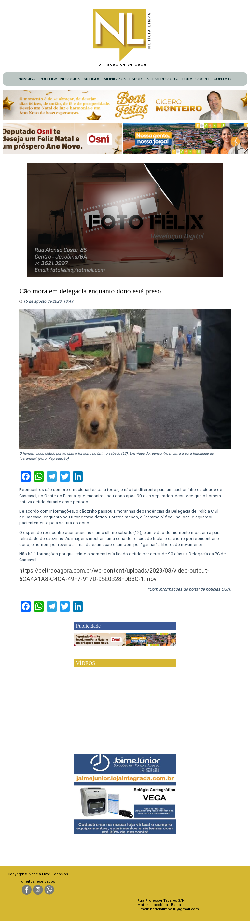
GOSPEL (203, 79)
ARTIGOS (92, 79)
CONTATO (223, 79)
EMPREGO (161, 79)
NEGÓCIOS (70, 79)
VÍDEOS (85, 663)
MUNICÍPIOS (115, 79)
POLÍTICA (48, 79)
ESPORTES (139, 79)
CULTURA (183, 79)
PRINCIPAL (27, 79)
